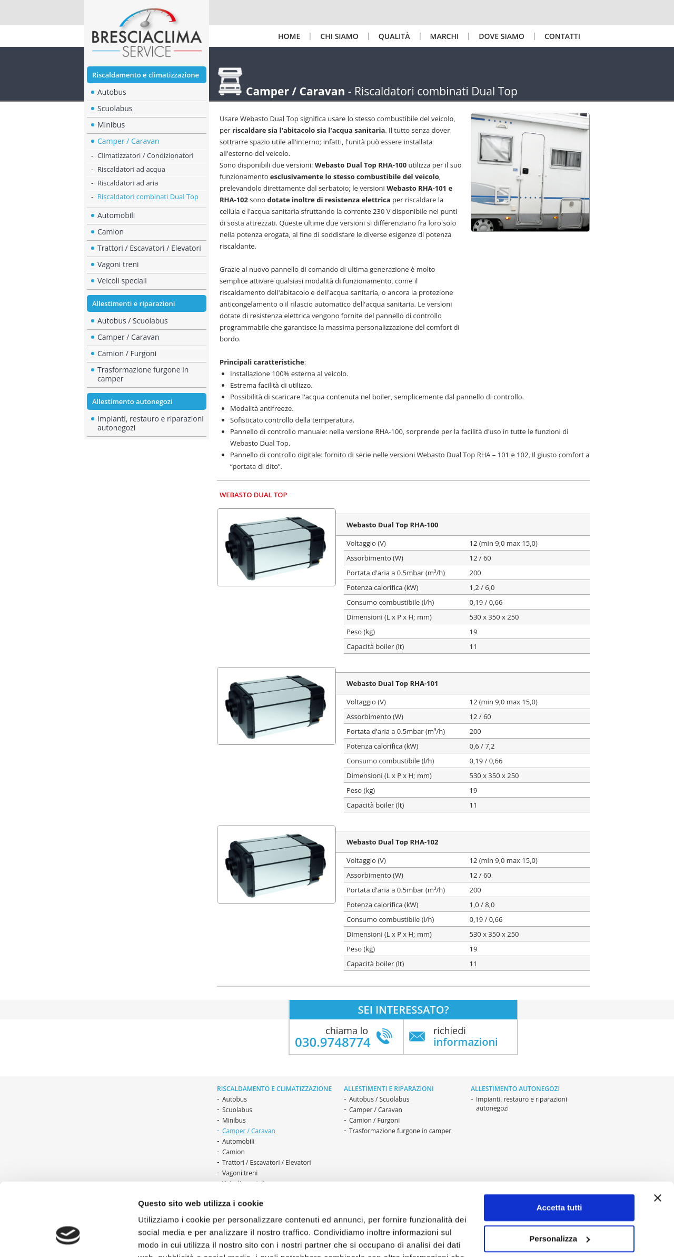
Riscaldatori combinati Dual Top (148, 196)
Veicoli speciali (122, 281)
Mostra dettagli (166, 1236)
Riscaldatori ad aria (127, 183)
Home (289, 36)
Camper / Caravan (375, 1109)
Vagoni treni (118, 264)
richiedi (465, 1036)
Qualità (394, 36)
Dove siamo (501, 36)
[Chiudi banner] (657, 1134)
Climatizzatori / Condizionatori (145, 155)
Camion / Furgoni (126, 353)
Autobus (234, 1099)
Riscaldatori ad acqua (131, 169)
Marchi (444, 36)
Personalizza (559, 1175)
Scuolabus (237, 1109)
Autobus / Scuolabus (132, 321)
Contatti (562, 36)
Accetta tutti (559, 1144)
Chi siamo (339, 36)
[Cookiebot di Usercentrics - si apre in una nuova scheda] (68, 1236)
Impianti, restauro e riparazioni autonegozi (150, 423)
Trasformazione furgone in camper (143, 374)
